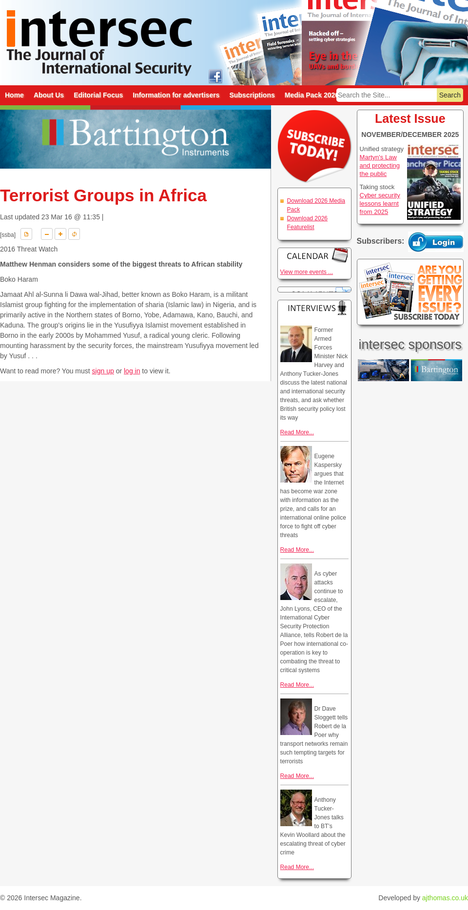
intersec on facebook (215, 76)
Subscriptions (251, 95)
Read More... (297, 432)
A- (47, 234)
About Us (49, 95)
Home (14, 95)
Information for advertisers (176, 95)
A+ (60, 234)
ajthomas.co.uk (445, 898)
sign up (103, 371)
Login (436, 242)
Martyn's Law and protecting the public (380, 165)
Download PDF (26, 234)
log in (132, 371)
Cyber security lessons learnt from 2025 (380, 203)
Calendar (314, 255)
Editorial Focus (98, 95)
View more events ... (306, 272)
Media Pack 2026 (312, 95)
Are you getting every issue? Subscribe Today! (410, 292)
